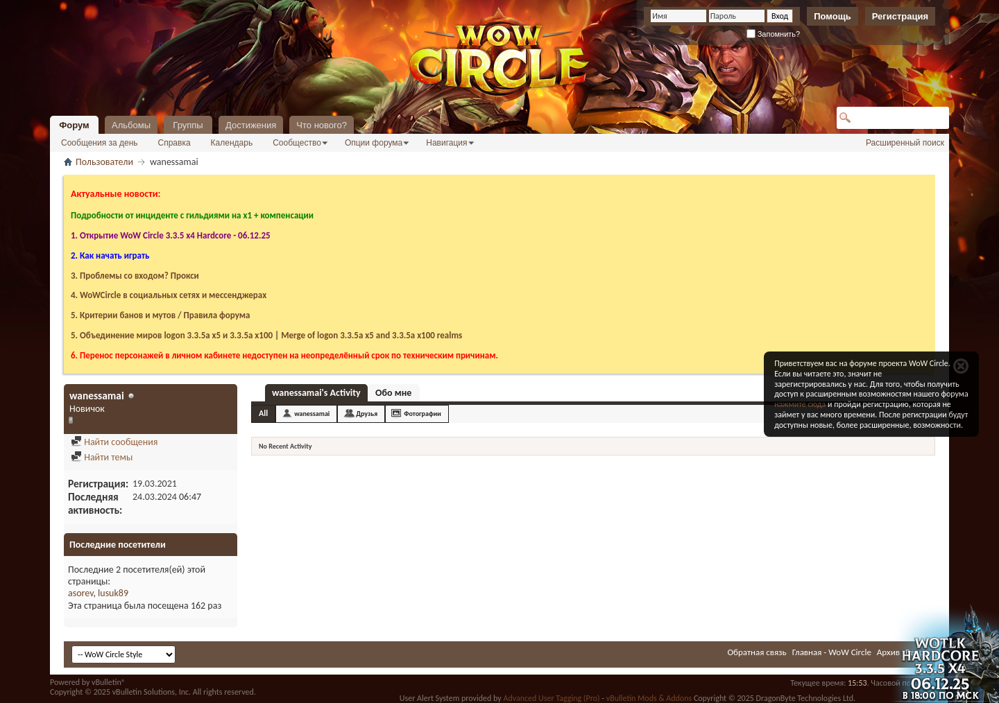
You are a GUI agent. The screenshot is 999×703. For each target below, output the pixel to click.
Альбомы (131, 125)
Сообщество (297, 143)
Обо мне (393, 393)
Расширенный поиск (905, 143)
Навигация (446, 143)
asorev (80, 593)
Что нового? (321, 125)
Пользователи (104, 162)
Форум (74, 125)
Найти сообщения (114, 442)
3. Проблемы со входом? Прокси (135, 275)
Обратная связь (756, 652)
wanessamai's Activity (316, 393)
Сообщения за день (99, 143)
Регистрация (900, 16)
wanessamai (312, 413)
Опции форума (373, 143)
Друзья (366, 413)
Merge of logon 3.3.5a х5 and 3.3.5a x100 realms (371, 335)
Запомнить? (773, 34)
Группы (188, 125)
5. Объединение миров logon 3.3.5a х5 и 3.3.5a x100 (172, 335)
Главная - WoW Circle (831, 652)
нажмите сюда (800, 404)
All (263, 413)
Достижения (250, 125)
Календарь (232, 143)
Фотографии (422, 413)
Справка (174, 143)
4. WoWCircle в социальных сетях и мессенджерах (168, 295)
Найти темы (102, 457)
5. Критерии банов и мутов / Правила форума (160, 315)
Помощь (832, 16)
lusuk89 (113, 593)
